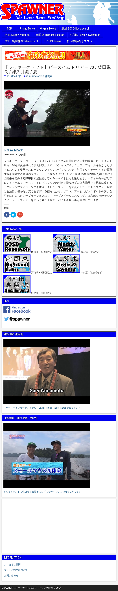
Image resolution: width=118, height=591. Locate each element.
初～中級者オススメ (80, 41)
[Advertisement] (59, 526)
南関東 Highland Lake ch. (50, 35)
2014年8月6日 (14, 76)
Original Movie (48, 28)
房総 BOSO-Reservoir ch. (75, 28)
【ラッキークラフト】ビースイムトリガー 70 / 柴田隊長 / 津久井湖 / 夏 (57, 69)
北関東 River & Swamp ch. (85, 35)
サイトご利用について (16, 570)
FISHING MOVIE (35, 76)
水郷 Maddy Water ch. (17, 35)
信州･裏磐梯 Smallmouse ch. (22, 41)
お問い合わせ (11, 575)
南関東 (48, 76)
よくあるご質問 (12, 564)
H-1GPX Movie (52, 41)
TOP (9, 28)
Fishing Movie (27, 28)
